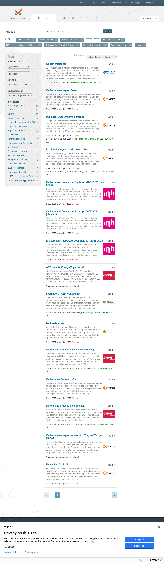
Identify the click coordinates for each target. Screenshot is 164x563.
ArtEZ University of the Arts (20, 176)
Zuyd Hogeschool (16, 168)
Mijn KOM (68, 18)
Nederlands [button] (147, 18)
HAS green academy (17, 159)
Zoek (107, 31)
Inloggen (149, 3)
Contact (104, 3)
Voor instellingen (133, 3)
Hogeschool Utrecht (17, 172)
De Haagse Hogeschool (18, 151)
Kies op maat (18, 13)
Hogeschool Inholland (18, 126)
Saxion (11, 114)
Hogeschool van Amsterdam (20, 143)
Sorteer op (79, 55)
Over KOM (82, 3)
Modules (43, 18)
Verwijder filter (33, 40)
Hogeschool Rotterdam (18, 130)
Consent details (11, 552)
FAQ (93, 3)
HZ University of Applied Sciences (22, 180)
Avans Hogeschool (16, 118)
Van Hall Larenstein (16, 155)
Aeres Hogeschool (16, 105)
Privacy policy (31, 552)
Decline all (139, 546)
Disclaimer (116, 3)
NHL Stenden (14, 147)
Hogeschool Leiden (16, 164)
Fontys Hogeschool (16, 139)
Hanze (10, 109)
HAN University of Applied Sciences (22, 122)
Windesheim (13, 134)
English (9, 526)
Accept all (139, 539)
